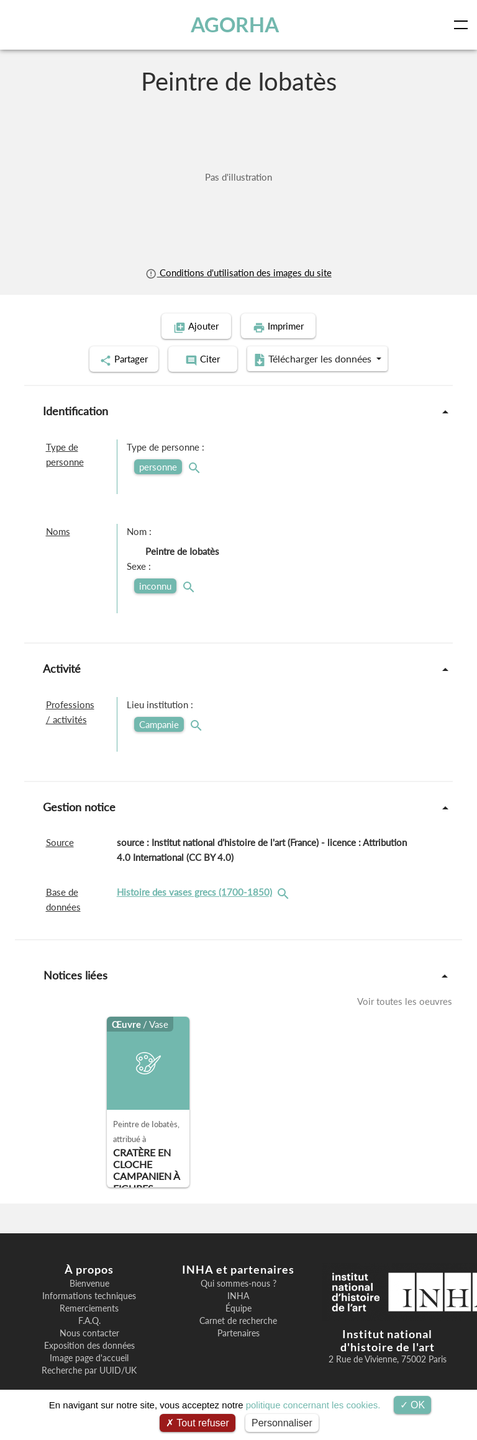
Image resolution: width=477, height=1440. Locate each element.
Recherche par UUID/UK (89, 1369)
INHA (238, 1295)
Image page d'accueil (89, 1357)
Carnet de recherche (238, 1319)
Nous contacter (89, 1332)
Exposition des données (89, 1344)
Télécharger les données (319, 359)
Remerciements (89, 1307)
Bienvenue (89, 1282)
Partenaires (238, 1332)
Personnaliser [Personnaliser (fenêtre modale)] (282, 1423)
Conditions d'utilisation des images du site (238, 272)
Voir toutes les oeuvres (404, 1000)
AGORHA (235, 24)
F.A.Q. (89, 1319)
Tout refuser (197, 1423)
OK (412, 1405)
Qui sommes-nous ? (238, 1282)
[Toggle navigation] (463, 25)
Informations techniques (89, 1295)
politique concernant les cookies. (313, 1405)
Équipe (238, 1307)
